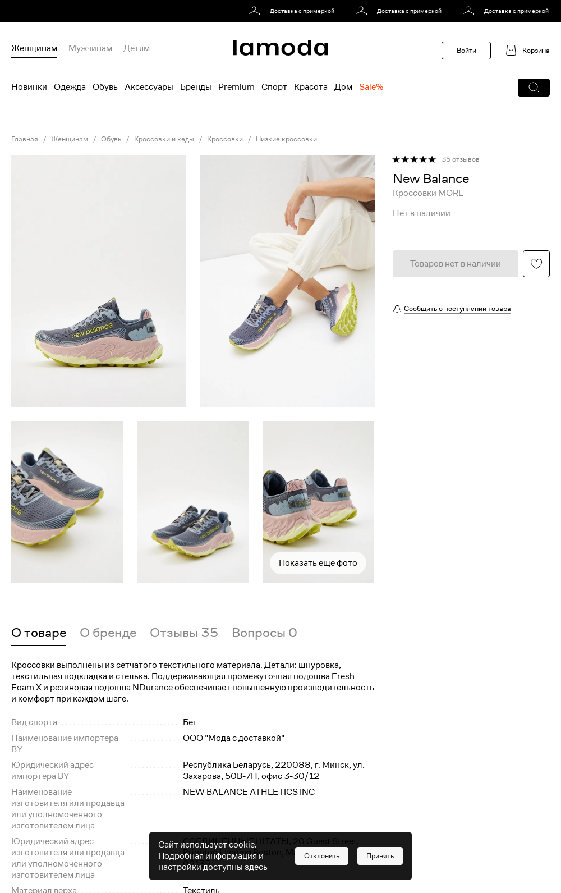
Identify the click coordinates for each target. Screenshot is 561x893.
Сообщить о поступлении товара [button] (457, 308)
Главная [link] (24, 139)
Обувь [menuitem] (105, 87)
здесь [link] (256, 867)
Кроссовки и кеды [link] (164, 139)
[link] (293, 11)
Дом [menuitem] (343, 87)
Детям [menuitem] (136, 48)
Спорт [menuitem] (274, 87)
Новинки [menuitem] (29, 87)
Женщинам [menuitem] (34, 48)
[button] (534, 88)
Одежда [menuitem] (70, 87)
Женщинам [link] (69, 139)
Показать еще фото (318, 563)
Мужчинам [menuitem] (90, 48)
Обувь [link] (111, 139)
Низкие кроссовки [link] (286, 139)
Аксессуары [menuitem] (149, 87)
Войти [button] (466, 50)
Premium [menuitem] (236, 87)
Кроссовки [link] (225, 139)
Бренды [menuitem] (195, 87)
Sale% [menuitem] (371, 87)
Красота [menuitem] (311, 87)
